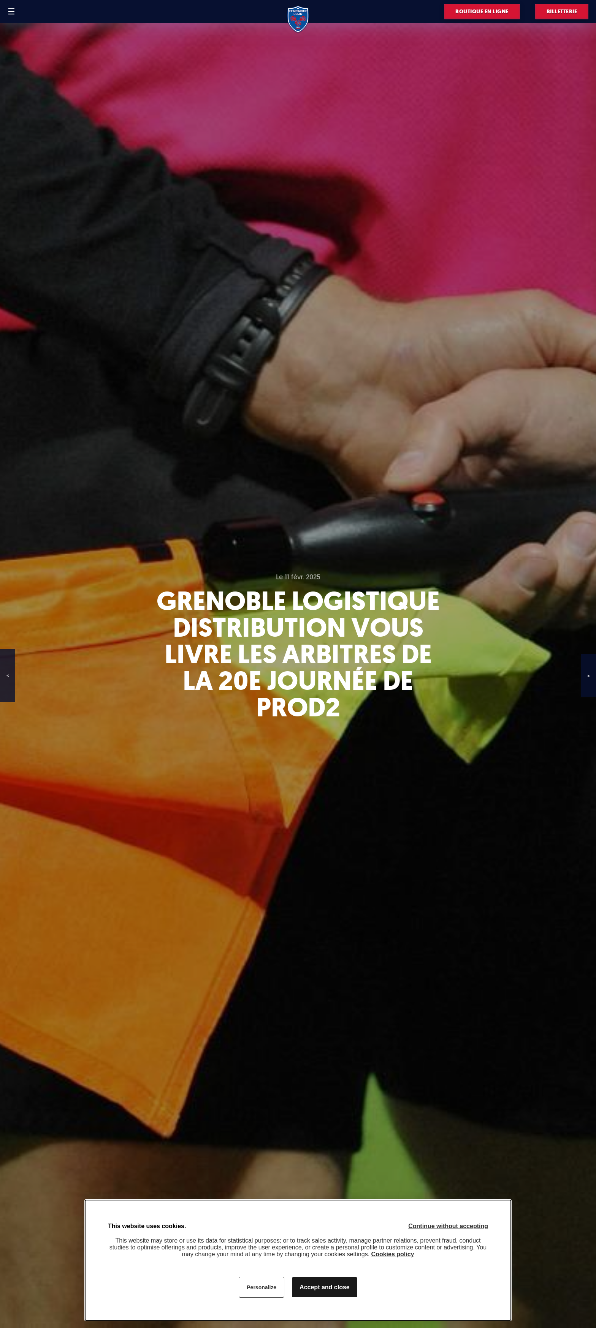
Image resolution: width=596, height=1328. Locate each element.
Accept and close (325, 1287)
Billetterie (562, 11)
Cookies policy (392, 1254)
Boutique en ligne (482, 11)
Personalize (261, 1287)
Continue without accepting (448, 1226)
